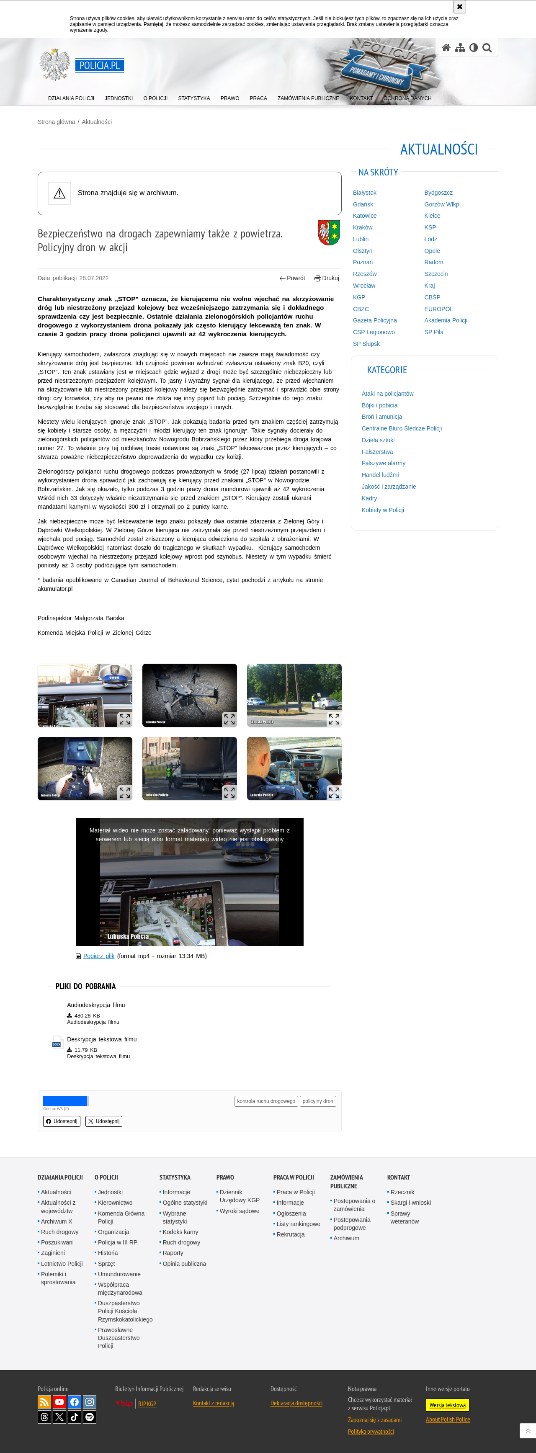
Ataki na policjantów (388, 393)
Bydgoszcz (439, 192)
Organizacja (113, 1232)
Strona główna (56, 122)
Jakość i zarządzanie (389, 486)
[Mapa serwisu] (460, 47)
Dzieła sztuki (378, 440)
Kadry (369, 498)
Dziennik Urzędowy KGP (240, 1196)
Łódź (431, 239)
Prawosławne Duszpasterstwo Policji (119, 1338)
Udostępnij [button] (61, 1121)
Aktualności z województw (58, 1206)
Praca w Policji (293, 1177)
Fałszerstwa (377, 451)
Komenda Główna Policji (121, 1217)
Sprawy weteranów (405, 1217)
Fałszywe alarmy (383, 463)
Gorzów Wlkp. (443, 204)
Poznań (363, 262)
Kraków (363, 227)
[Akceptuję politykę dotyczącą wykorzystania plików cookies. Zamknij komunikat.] (460, 6)
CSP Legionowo (374, 332)
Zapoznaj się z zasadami (375, 1419)
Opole (432, 250)
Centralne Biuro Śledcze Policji (402, 428)
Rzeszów (365, 274)
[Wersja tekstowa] (473, 47)
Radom (434, 262)
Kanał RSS (44, 1402)
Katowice (365, 215)
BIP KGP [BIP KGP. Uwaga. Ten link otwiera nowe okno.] (147, 1403)
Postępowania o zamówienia (355, 1205)
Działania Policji (60, 1177)
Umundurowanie (119, 1274)
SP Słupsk (366, 343)
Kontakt (398, 1177)
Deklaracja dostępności (296, 1403)
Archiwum (346, 1238)
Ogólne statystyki (185, 1202)
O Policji (106, 1177)
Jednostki (110, 1192)
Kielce (433, 215)
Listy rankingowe (298, 1224)
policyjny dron (318, 1101)
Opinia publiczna (184, 1263)
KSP (430, 227)
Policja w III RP (117, 1242)
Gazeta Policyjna (375, 320)
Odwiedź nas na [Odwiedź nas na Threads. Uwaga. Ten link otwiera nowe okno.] (44, 1417)
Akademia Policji (446, 320)
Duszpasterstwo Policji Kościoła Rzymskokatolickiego (125, 1311)
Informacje (176, 1192)
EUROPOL (439, 309)
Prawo (225, 1177)
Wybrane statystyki (175, 1217)
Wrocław (364, 285)
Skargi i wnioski (411, 1202)
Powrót (292, 278)
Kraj (430, 285)
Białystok (364, 192)
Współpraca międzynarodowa (120, 1288)
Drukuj (326, 278)
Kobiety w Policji (383, 510)
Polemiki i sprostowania (58, 1278)
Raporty (173, 1252)
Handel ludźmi (380, 474)
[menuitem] (71, 97)
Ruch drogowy (60, 1232)
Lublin (360, 239)
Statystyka (175, 1177)
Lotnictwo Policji (62, 1263)
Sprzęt (106, 1263)
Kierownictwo (115, 1202)
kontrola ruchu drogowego (266, 1101)
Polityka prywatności (371, 1431)
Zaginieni (53, 1252)
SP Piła (434, 332)
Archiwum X (56, 1221)
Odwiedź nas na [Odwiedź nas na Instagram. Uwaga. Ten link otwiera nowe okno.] (89, 1402)
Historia (108, 1252)
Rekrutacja (291, 1234)
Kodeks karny (180, 1232)
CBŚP (433, 297)
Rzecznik (403, 1192)
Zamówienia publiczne (346, 1181)
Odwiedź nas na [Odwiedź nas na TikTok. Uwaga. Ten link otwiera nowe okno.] (74, 1417)
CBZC (361, 309)
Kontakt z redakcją (213, 1403)
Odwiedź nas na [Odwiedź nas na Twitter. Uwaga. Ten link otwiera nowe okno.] (59, 1417)
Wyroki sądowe (240, 1211)
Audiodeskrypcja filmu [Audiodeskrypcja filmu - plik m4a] (96, 1005)
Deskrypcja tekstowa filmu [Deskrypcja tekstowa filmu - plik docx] (102, 1039)
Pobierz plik (99, 956)
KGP (359, 297)
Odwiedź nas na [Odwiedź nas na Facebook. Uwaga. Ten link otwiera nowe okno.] (74, 1402)
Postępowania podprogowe (352, 1223)
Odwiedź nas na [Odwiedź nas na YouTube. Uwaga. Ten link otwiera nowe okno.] (59, 1402)
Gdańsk (363, 204)
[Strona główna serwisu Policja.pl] (446, 47)
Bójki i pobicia (380, 405)
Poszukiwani (57, 1242)
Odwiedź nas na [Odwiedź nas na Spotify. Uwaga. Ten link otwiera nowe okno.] (89, 1417)
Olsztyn (363, 250)
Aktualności (97, 122)
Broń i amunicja (382, 416)
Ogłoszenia (291, 1213)
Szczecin (436, 274)
